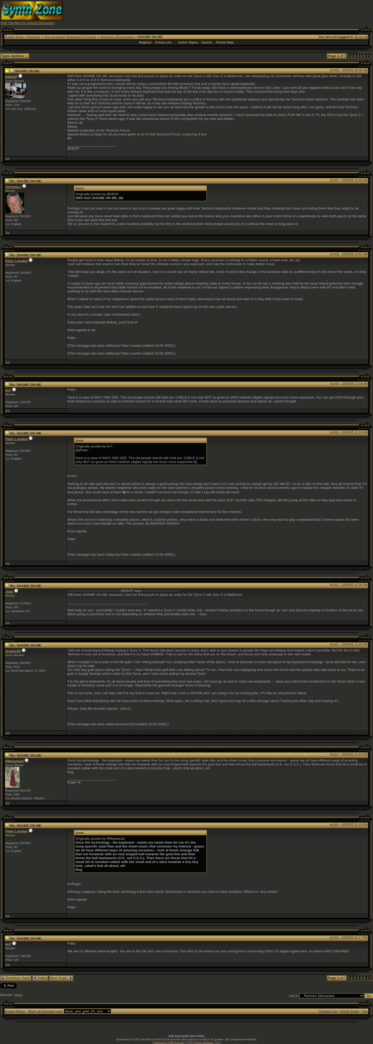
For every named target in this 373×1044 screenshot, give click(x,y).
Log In (361, 37)
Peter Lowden (16, 261)
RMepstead (14, 761)
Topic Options (14, 56)
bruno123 (13, 651)
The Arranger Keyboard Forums (70, 37)
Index (40, 978)
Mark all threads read (45, 1011)
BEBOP (11, 77)
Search (207, 42)
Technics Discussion (117, 37)
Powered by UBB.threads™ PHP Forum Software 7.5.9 (186, 1042)
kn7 (8, 390)
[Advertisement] (278, 12)
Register (145, 42)
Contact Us (328, 1011)
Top (7, 158)
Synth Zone (14, 37)
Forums (33, 37)
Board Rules (15, 1011)
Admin (19, 994)
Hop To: (294, 995)
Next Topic (61, 978)
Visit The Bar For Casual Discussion (28, 23)
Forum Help (225, 42)
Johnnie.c (13, 187)
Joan (9, 591)
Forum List (163, 42)
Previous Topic (15, 978)
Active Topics (188, 42)
